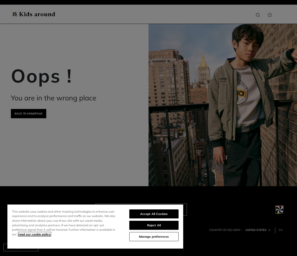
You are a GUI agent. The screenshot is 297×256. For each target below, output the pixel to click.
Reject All (154, 225)
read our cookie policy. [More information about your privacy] (35, 234)
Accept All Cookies (154, 214)
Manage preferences (154, 236)
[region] (95, 227)
